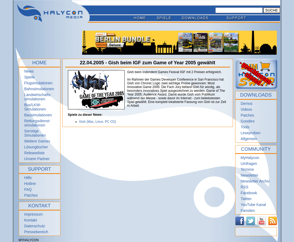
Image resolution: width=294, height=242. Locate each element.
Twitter (246, 199)
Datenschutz (34, 226)
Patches (31, 195)
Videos (246, 109)
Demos (247, 103)
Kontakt (30, 220)
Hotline (30, 183)
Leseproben (251, 133)
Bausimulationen (38, 115)
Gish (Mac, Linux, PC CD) (97, 122)
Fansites (248, 210)
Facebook (249, 193)
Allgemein (249, 139)
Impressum (33, 214)
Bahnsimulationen (39, 89)
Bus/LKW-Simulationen (35, 107)
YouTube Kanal (253, 205)
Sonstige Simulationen (35, 133)
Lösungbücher (36, 147)
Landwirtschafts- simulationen (38, 97)
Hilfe (28, 178)
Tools (245, 127)
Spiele (29, 77)
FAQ (28, 189)
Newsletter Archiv (255, 181)
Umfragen (249, 163)
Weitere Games (37, 141)
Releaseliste (34, 153)
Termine (247, 169)
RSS (245, 187)
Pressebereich (36, 232)
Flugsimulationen (38, 83)
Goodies (248, 121)
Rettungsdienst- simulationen (37, 123)
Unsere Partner (37, 159)
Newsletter (249, 175)
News (29, 71)
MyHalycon (250, 158)
